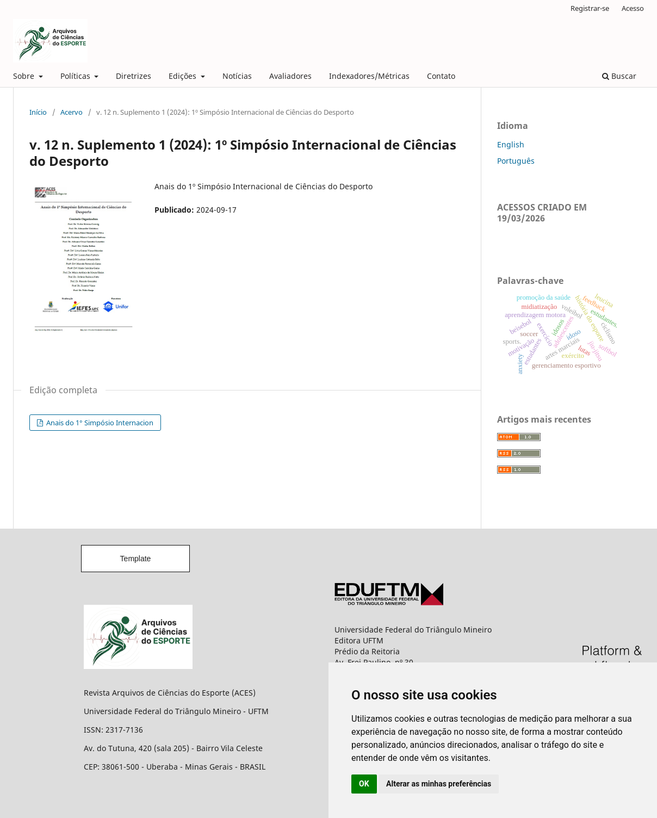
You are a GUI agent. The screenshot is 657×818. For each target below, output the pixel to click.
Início (38, 112)
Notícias (237, 76)
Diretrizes (133, 76)
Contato (441, 76)
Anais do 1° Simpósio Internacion (99, 422)
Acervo (71, 112)
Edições (184, 76)
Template (135, 558)
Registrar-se (590, 8)
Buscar (619, 76)
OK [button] (364, 783)
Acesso (633, 8)
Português (516, 161)
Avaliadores (290, 76)
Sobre (24, 76)
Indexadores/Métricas (369, 76)
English (510, 144)
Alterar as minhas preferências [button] (438, 783)
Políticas (76, 76)
